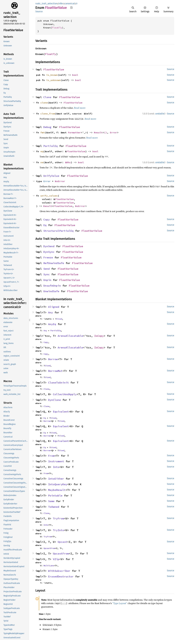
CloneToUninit (58, 382)
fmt (42, 132)
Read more (79, 107)
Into (56, 467)
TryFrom (58, 518)
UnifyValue (51, 175)
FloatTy (57, 27)
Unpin (47, 280)
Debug (47, 127)
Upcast (62, 541)
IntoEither (56, 478)
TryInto (58, 530)
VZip (56, 559)
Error (113, 132)
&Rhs (68, 162)
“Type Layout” (119, 603)
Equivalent (61, 411)
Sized (59, 319)
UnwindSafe (51, 291)
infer (60, 3)
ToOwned (53, 506)
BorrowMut (55, 371)
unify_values (49, 195)
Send (46, 268)
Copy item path (71, 7)
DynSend (48, 246)
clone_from (47, 113)
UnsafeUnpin (52, 285)
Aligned (53, 306)
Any (50, 312)
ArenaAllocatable (70, 335)
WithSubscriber (59, 570)
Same (51, 501)
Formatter (74, 132)
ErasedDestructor (61, 576)
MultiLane (49, 565)
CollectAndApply (65, 394)
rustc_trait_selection (46, 3)
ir (76, 3)
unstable (159, 113)
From (51, 455)
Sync (46, 274)
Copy (46, 219)
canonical (69, 3)
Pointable (55, 495)
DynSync (48, 251)
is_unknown (53, 80)
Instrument (56, 461)
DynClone (54, 400)
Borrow (53, 359)
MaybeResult (57, 490)
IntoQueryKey (57, 484)
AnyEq (52, 324)
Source (39, 11)
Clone (47, 97)
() (105, 132)
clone (44, 102)
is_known (52, 74)
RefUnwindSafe (53, 263)
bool (75, 74)
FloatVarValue (53, 69)
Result (98, 132)
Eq (45, 225)
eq (41, 151)
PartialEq (50, 146)
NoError (60, 181)
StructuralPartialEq (58, 230)
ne (41, 162)
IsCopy (99, 335)
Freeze (48, 257)
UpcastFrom (49, 548)
